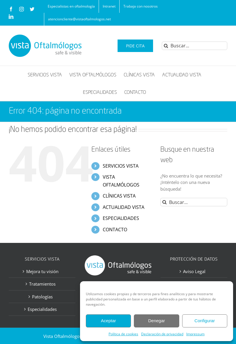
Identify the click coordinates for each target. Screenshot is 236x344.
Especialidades (42, 309)
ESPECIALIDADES (121, 218)
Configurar (204, 320)
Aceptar (108, 320)
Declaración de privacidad (162, 334)
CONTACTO (115, 229)
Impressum (195, 334)
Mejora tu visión (42, 271)
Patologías (42, 297)
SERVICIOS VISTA (121, 166)
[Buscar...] (194, 46)
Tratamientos (42, 284)
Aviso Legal (194, 271)
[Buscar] (166, 46)
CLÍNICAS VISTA (119, 196)
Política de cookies (123, 334)
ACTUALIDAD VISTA (123, 207)
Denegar (156, 320)
